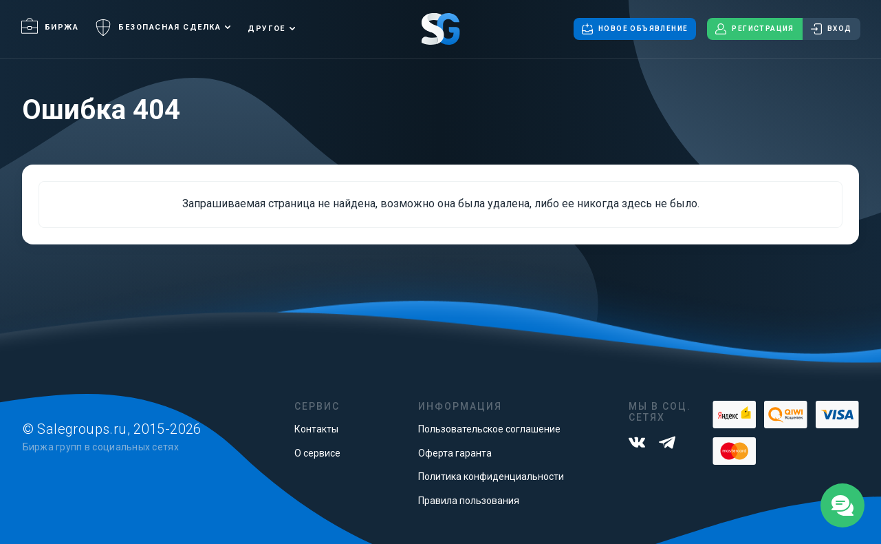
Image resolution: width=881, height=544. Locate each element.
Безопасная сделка (158, 27)
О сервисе (317, 453)
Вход (831, 28)
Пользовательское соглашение (489, 429)
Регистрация (754, 28)
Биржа (50, 27)
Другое (266, 28)
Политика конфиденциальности (491, 476)
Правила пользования (468, 500)
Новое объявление (635, 28)
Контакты (316, 429)
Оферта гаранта (455, 453)
